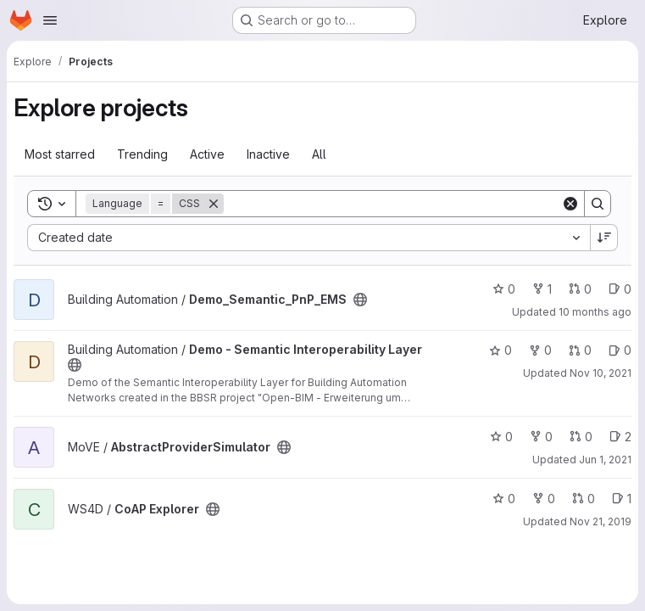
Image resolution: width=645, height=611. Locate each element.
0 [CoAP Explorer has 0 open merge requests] (583, 498)
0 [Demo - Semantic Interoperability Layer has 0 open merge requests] (580, 350)
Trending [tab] (142, 154)
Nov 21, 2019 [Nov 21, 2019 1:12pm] (600, 521)
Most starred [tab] (60, 154)
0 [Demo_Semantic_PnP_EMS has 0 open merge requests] (580, 289)
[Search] (392, 203)
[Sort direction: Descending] (604, 237)
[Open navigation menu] (50, 20)
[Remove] (213, 203)
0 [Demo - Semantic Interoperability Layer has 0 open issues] (620, 350)
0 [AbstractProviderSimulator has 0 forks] (541, 436)
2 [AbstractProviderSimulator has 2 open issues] (620, 436)
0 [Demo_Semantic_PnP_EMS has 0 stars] (503, 289)
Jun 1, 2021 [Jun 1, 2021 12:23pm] (605, 459)
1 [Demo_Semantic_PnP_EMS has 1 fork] (542, 289)
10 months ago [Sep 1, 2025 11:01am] (595, 312)
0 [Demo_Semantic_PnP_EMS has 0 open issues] (620, 289)
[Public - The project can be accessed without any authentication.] (360, 299)
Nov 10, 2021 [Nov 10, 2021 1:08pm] (600, 373)
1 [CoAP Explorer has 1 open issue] (621, 498)
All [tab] (319, 154)
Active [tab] (207, 154)
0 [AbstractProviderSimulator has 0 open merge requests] (581, 436)
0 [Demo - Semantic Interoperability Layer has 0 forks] (540, 350)
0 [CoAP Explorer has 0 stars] (503, 498)
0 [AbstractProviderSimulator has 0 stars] (501, 436)
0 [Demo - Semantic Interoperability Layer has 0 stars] (500, 350)
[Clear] (570, 203)
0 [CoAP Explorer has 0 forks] (543, 498)
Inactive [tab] (268, 154)
